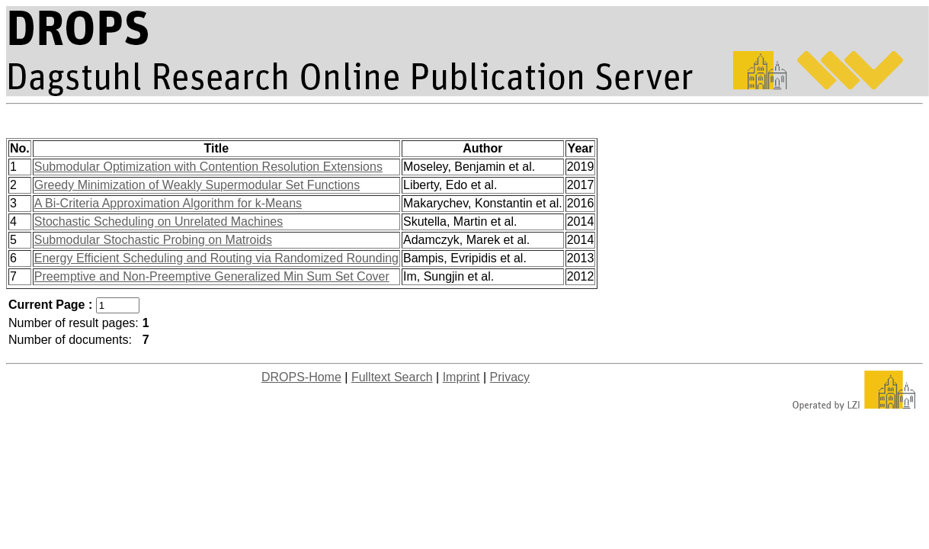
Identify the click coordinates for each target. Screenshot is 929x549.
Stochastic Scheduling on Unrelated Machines (158, 221)
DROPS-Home (301, 377)
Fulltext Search (392, 377)
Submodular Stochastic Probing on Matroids (153, 239)
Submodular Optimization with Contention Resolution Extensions (208, 166)
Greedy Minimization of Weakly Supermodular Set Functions (197, 184)
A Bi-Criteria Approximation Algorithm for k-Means (168, 203)
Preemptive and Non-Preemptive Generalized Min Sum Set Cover (211, 276)
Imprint (461, 377)
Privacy (510, 377)
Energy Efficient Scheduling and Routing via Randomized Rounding (216, 258)
